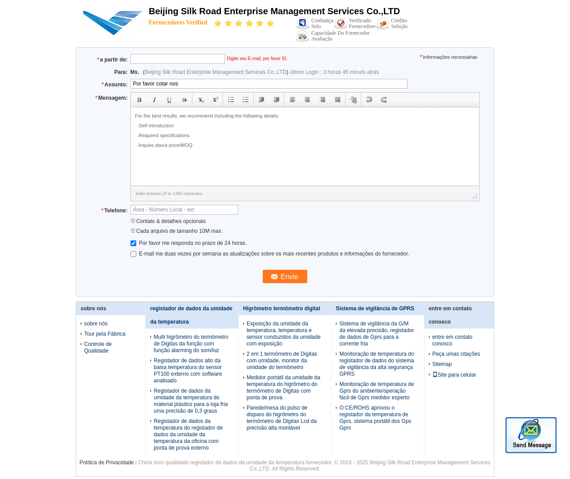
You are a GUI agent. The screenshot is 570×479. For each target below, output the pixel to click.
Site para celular (454, 375)
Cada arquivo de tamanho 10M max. (176, 231)
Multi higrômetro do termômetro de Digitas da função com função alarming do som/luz (191, 343)
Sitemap (442, 364)
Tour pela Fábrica (105, 334)
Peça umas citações (456, 354)
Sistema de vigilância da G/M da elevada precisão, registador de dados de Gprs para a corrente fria (376, 334)
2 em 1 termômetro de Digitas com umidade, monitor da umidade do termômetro (282, 360)
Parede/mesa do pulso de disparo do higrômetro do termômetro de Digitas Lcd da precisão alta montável (282, 418)
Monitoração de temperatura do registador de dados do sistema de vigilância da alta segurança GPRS (376, 364)
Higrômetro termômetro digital (281, 308)
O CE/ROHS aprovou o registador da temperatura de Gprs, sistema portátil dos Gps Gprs (375, 418)
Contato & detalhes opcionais (168, 221)
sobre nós (96, 324)
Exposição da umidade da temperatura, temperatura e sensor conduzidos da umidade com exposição (284, 334)
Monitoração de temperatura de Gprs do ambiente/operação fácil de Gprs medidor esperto (376, 391)
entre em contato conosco (452, 340)
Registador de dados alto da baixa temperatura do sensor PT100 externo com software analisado (188, 370)
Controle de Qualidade (98, 347)
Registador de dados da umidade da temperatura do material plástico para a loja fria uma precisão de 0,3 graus (191, 401)
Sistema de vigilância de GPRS (375, 308)
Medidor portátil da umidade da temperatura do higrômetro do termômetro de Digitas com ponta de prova (283, 387)
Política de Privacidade (106, 462)
